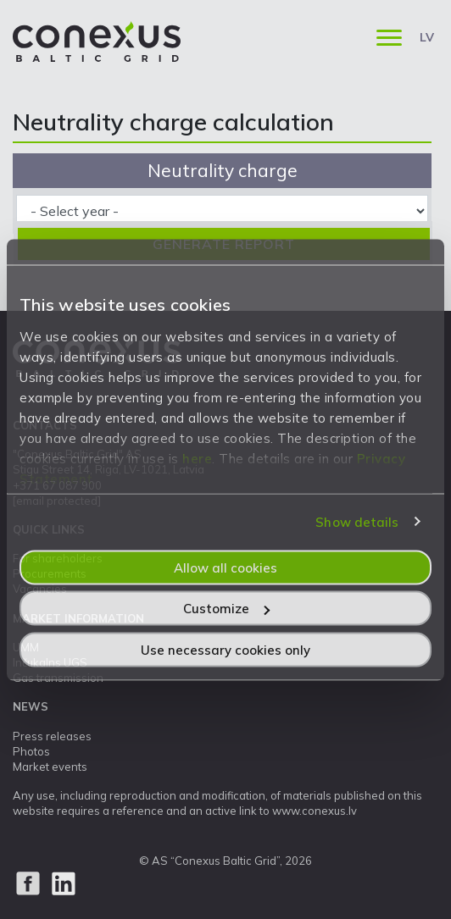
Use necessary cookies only (225, 649)
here (197, 458)
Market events (50, 766)
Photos (31, 751)
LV (427, 37)
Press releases (52, 736)
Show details (356, 522)
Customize (226, 609)
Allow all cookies (225, 567)
